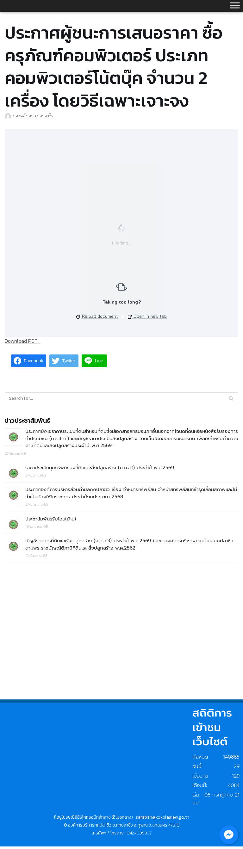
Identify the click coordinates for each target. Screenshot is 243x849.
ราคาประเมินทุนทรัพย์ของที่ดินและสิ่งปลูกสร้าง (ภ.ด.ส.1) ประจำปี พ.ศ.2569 (99, 467)
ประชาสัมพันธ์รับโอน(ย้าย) (50, 519)
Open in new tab (147, 316)
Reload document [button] (97, 316)
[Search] (231, 398)
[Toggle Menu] (235, 5)
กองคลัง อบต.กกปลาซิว (33, 115)
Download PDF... (22, 341)
